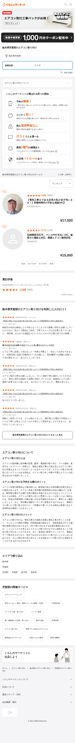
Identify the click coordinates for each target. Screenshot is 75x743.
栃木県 (5, 561)
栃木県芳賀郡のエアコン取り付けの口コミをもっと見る (37, 435)
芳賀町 (15, 572)
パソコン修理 (36, 612)
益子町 (24, 572)
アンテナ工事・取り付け (14, 612)
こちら (53, 151)
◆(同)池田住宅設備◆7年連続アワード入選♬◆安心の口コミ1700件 (28, 345)
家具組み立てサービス (13, 638)
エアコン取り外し (11, 629)
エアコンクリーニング (13, 595)
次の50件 (43, 263)
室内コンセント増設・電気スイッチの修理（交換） (24, 603)
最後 (51, 263)
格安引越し (40, 620)
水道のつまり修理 (36, 638)
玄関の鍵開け (55, 638)
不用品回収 (55, 603)
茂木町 (34, 572)
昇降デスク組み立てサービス (37, 629)
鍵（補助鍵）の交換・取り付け (17, 620)
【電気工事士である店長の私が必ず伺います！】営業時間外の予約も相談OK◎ (32, 321)
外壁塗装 (55, 620)
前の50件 (32, 263)
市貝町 (5, 572)
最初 (24, 263)
